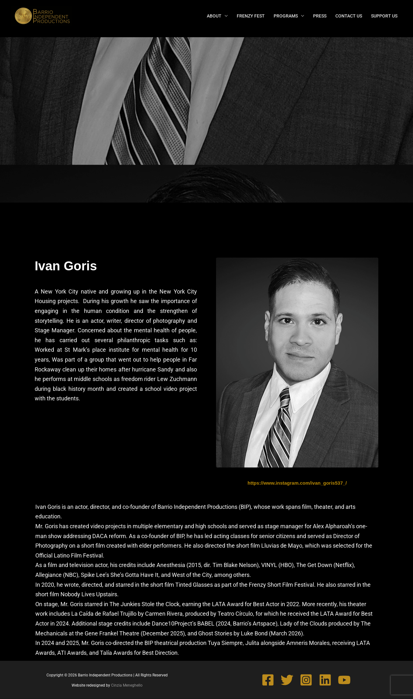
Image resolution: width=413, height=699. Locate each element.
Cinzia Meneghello (127, 685)
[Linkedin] (325, 679)
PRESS (319, 15)
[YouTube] (344, 679)
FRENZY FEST (251, 15)
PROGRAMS (286, 15)
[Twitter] (287, 679)
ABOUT (214, 15)
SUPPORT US (384, 15)
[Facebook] (267, 679)
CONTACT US (348, 15)
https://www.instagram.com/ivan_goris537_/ (297, 483)
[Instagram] (306, 679)
